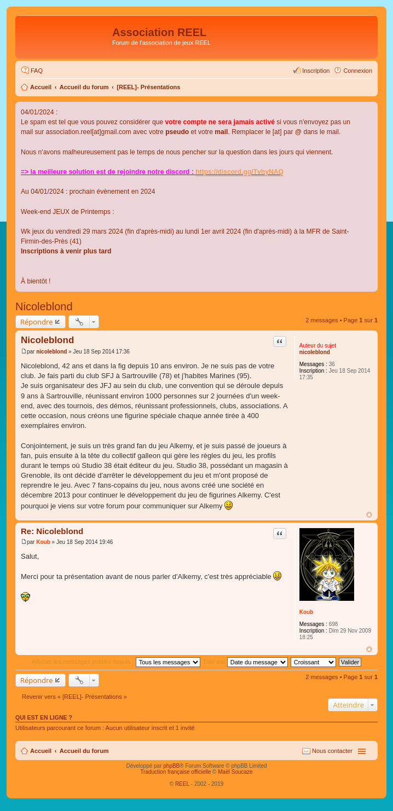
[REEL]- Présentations (148, 87)
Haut (369, 515)
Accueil (40, 87)
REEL (182, 784)
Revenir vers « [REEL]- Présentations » (74, 696)
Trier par (245, 661)
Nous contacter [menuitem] (332, 751)
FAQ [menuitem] (37, 70)
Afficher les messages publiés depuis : (116, 661)
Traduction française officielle (175, 772)
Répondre (36, 322)
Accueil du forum (84, 87)
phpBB (171, 766)
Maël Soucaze (235, 772)
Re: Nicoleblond (52, 531)
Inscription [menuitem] (316, 70)
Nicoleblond (44, 306)
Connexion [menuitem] (357, 70)
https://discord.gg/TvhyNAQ (239, 172)
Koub (306, 612)
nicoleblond (314, 352)
